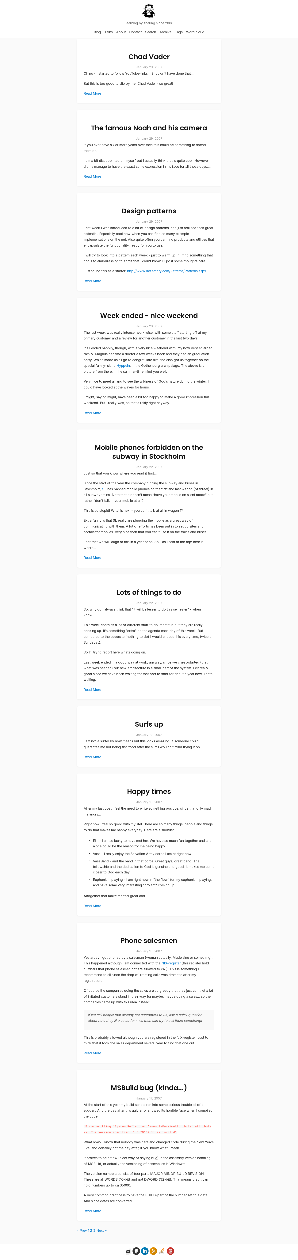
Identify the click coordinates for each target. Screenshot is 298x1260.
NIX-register (171, 963)
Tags (179, 32)
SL (104, 489)
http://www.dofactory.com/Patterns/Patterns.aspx (166, 271)
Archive (165, 32)
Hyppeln (123, 366)
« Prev (82, 1230)
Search (150, 32)
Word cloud (195, 32)
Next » (101, 1230)
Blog (97, 32)
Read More (92, 93)
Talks (108, 32)
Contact (135, 32)
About (121, 32)
